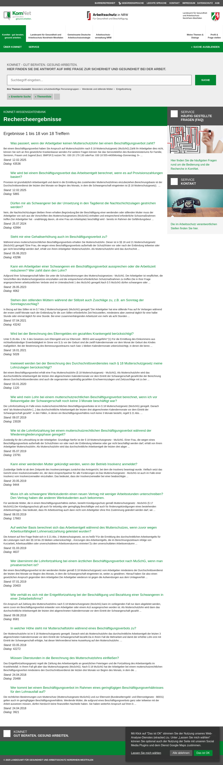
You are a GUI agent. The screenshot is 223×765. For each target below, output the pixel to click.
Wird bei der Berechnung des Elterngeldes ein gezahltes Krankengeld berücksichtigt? (72, 333)
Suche (206, 47)
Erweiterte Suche (21, 96)
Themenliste (44, 96)
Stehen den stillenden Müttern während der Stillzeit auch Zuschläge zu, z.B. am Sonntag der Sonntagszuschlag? (77, 302)
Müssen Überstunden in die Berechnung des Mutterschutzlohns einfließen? (64, 658)
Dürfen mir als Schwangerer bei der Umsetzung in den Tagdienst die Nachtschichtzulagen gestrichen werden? (83, 205)
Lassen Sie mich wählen (146, 752)
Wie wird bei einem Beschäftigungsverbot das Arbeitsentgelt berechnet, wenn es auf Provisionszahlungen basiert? (86, 175)
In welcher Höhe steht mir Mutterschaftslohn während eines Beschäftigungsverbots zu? (73, 628)
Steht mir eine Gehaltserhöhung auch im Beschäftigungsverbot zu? (58, 236)
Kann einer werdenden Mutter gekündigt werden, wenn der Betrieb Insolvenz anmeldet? (73, 464)
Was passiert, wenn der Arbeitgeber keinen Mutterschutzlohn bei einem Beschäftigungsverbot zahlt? (82, 143)
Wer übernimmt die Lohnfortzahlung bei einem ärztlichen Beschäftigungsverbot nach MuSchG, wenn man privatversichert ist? (86, 563)
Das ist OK (203, 752)
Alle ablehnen (181, 752)
